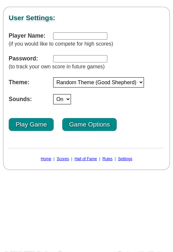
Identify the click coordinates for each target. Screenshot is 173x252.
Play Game (31, 124)
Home (46, 159)
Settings (125, 159)
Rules (107, 159)
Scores (63, 159)
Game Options (89, 124)
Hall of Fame (86, 159)
